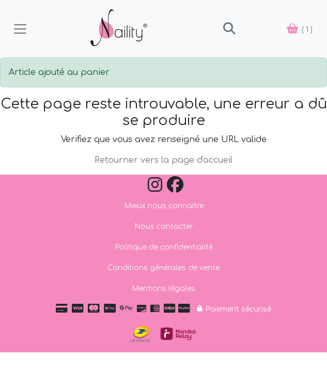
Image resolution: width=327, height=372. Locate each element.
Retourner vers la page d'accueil (163, 160)
